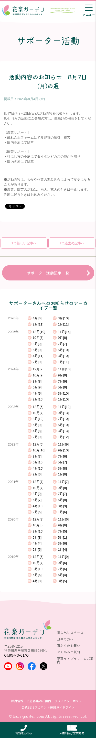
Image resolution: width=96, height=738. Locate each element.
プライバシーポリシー (69, 701)
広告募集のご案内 (39, 701)
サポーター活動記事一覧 (48, 273)
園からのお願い (68, 645)
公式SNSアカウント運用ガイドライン (48, 707)
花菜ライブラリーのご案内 (75, 660)
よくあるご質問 (68, 651)
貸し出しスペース (70, 632)
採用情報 (17, 701)
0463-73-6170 (16, 655)
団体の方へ (65, 639)
